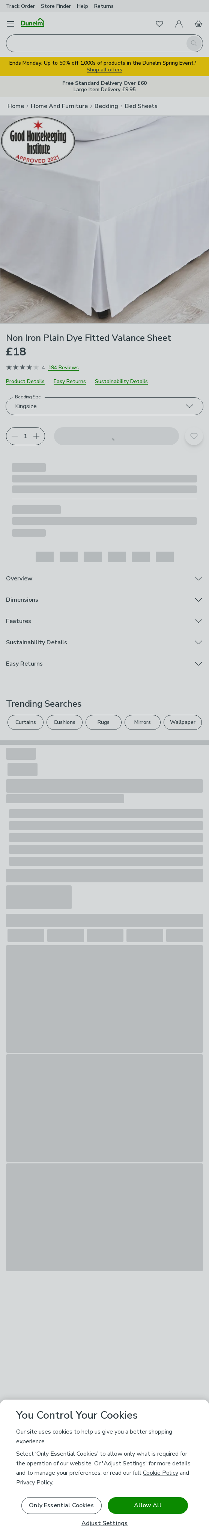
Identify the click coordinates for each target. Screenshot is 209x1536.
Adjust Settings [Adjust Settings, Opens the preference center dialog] (104, 1523)
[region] (104, 1468)
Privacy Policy (34, 1482)
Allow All (147, 1505)
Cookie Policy (160, 1473)
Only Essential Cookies (61, 1505)
